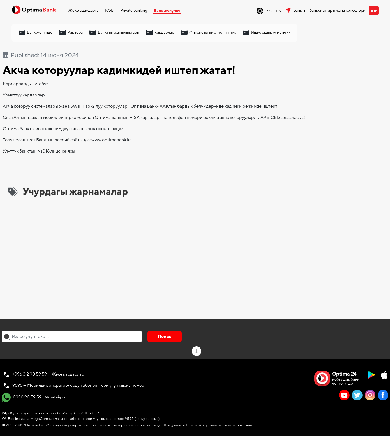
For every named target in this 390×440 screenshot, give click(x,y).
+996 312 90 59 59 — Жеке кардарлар (48, 374)
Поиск (164, 336)
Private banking (133, 10)
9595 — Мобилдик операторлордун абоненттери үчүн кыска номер (78, 385)
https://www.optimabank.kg (184, 425)
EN (278, 11)
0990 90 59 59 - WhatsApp (33, 397)
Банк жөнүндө (167, 10)
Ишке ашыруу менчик (270, 32)
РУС (270, 11)
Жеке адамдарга (83, 10)
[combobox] (72, 336)
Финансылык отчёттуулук (212, 32)
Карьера (75, 32)
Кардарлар (164, 32)
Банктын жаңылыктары (119, 32)
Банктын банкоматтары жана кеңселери (329, 10)
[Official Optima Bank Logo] (33, 9)
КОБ (109, 10)
